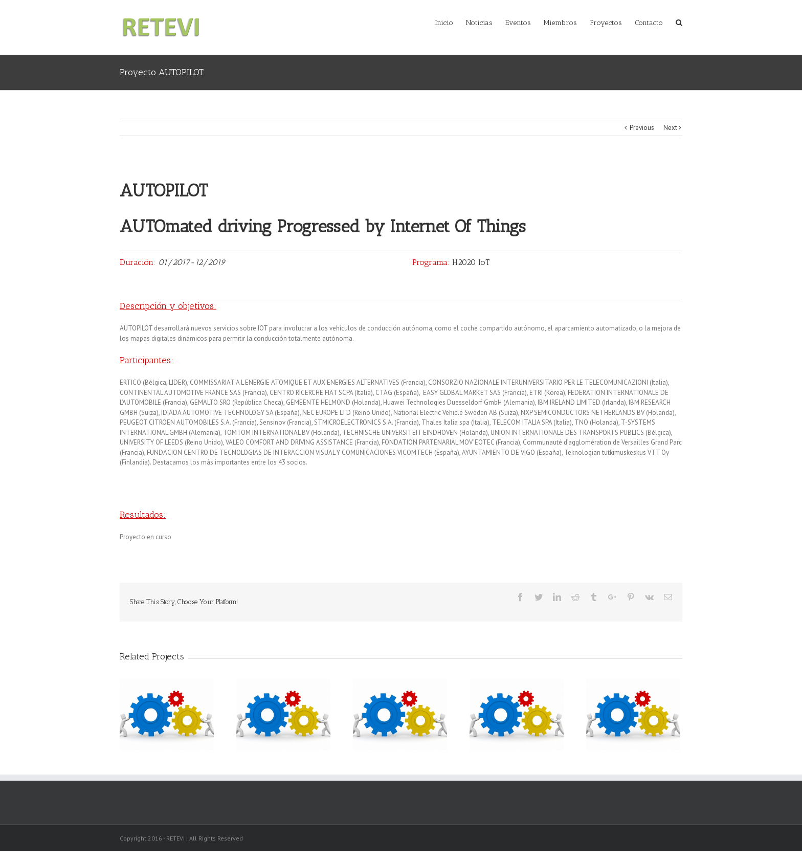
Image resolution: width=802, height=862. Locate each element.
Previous (642, 127)
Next (670, 127)
